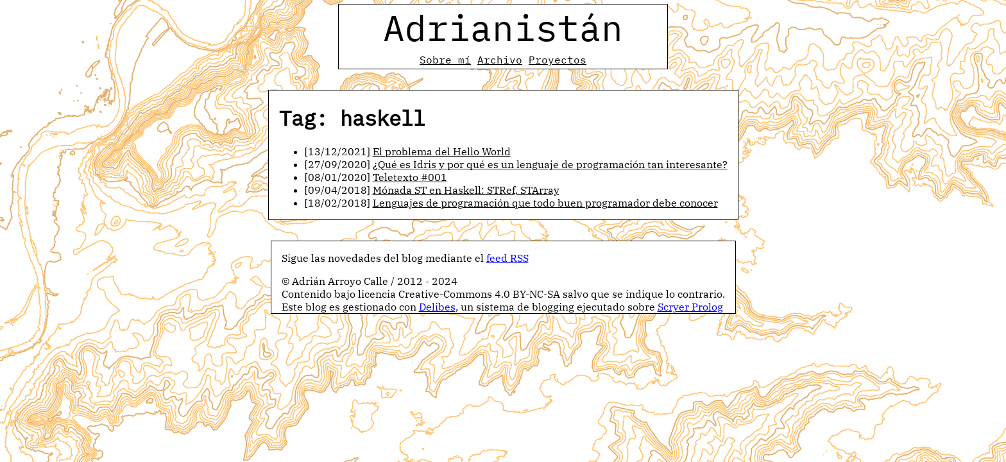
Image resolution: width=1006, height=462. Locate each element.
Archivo (499, 59)
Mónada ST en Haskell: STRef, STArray (466, 190)
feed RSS (507, 258)
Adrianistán (503, 27)
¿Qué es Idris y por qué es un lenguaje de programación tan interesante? (550, 164)
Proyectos (557, 59)
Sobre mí (445, 59)
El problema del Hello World (442, 151)
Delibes (437, 306)
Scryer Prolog (690, 306)
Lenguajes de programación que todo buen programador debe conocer (545, 202)
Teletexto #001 (410, 177)
